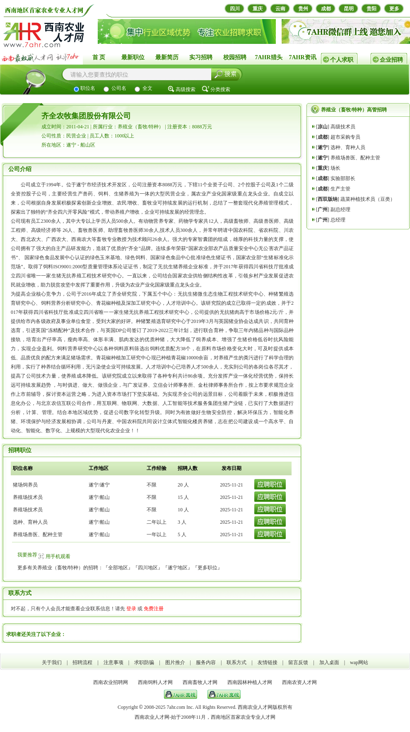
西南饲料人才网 (155, 682)
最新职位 (133, 57)
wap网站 (359, 662)
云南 (280, 9)
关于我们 (52, 662)
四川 (235, 9)
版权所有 (282, 707)
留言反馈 (298, 662)
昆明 (349, 9)
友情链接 (267, 662)
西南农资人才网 (299, 682)
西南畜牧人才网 (200, 682)
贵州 (303, 9)
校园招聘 (234, 57)
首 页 (99, 57)
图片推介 (175, 662)
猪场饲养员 (25, 485)
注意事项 (113, 662)
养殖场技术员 (28, 497)
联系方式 (236, 662)
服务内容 (206, 662)
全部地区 (118, 568)
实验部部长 (342, 178)
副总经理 (340, 209)
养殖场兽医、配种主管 (38, 534)
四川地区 (148, 568)
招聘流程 (82, 662)
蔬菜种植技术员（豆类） (367, 199)
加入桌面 (329, 662)
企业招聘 (391, 60)
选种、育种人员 (30, 522)
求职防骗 (144, 662)
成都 (326, 9)
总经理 (337, 220)
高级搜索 (185, 89)
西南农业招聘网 (110, 682)
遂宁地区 (178, 568)
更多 (394, 9)
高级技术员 (342, 127)
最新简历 (166, 57)
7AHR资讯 (302, 57)
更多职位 (207, 568)
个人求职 (341, 60)
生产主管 (340, 189)
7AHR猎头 (268, 57)
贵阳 (371, 9)
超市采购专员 (345, 137)
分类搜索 (220, 89)
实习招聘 (200, 57)
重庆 (258, 9)
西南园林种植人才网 (249, 682)
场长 (335, 168)
